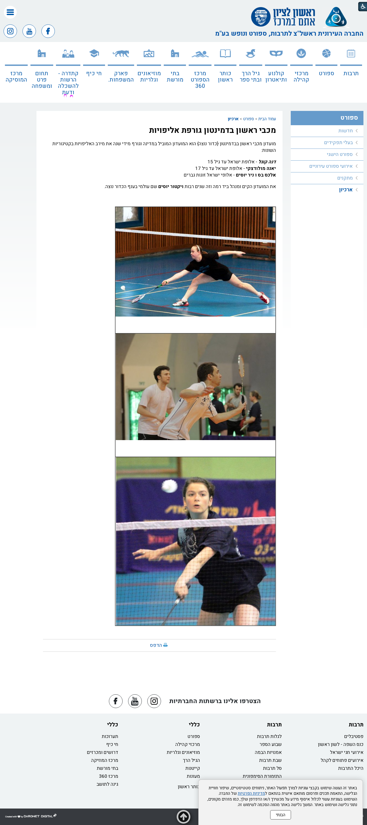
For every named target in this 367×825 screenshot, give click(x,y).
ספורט (326, 73)
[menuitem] (351, 72)
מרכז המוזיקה (104, 760)
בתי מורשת (175, 76)
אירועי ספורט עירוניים (331, 166)
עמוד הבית (267, 119)
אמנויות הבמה (268, 752)
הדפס (156, 645)
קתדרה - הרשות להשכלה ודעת (68, 83)
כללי (194, 725)
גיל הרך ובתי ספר (251, 76)
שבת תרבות (270, 760)
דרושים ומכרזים (102, 752)
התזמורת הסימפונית (262, 776)
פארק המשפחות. (121, 76)
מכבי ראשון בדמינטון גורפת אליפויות (212, 130)
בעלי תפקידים (338, 142)
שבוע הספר (270, 744)
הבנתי (280, 815)
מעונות (193, 776)
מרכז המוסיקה (16, 76)
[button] (10, 12)
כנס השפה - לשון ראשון (340, 744)
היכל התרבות (350, 768)
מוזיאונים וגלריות (149, 76)
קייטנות (192, 768)
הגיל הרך (191, 760)
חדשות (345, 131)
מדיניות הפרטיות (251, 793)
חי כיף (94, 73)
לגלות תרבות (269, 736)
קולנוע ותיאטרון (276, 76)
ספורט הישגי (340, 154)
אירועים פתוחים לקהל (342, 760)
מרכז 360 (108, 776)
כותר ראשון (225, 76)
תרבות (351, 73)
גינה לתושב (107, 784)
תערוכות (110, 736)
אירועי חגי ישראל (346, 752)
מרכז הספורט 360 (200, 79)
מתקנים (345, 178)
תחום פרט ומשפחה (42, 79)
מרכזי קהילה (301, 76)
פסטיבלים (353, 736)
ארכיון (233, 119)
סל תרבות (272, 768)
